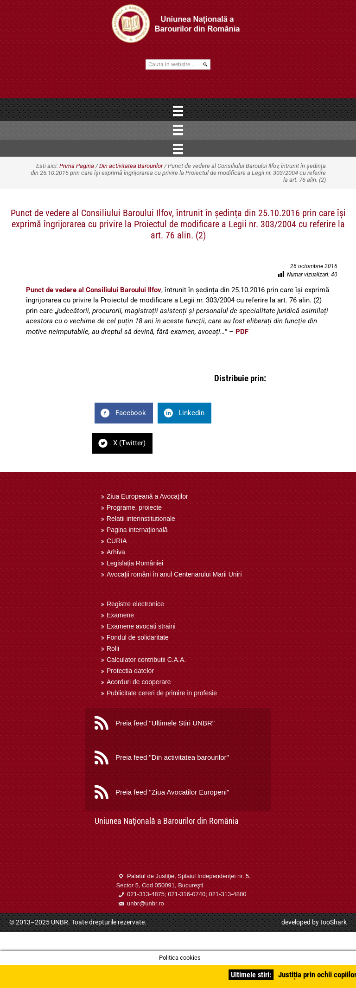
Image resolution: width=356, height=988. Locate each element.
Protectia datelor (130, 670)
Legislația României (135, 563)
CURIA (117, 541)
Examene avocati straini (141, 626)
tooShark (333, 922)
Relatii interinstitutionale (141, 518)
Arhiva (116, 552)
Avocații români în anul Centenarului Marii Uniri (174, 574)
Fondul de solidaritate (138, 637)
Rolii (113, 648)
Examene (120, 615)
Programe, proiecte (134, 507)
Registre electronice (135, 604)
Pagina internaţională (137, 529)
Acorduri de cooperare (139, 682)
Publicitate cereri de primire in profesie (162, 693)
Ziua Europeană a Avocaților (147, 496)
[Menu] (178, 111)
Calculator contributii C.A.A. (146, 659)
